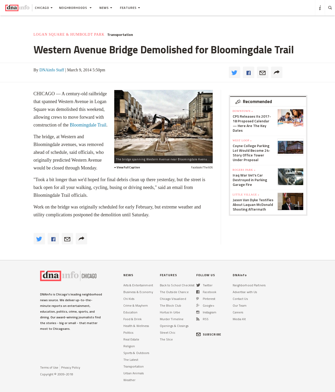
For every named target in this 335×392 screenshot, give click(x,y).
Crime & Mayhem (135, 305)
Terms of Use (49, 367)
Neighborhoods (75, 7)
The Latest (130, 359)
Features (130, 7)
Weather (129, 379)
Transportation (120, 35)
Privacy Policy (70, 367)
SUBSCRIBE (209, 334)
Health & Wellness (136, 325)
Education (130, 312)
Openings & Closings (174, 325)
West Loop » (242, 140)
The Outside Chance (174, 291)
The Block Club (170, 305)
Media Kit (239, 319)
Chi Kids (129, 298)
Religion (129, 346)
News (105, 7)
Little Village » (246, 194)
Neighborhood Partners (249, 285)
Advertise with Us (245, 291)
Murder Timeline (172, 319)
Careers (238, 312)
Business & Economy (138, 291)
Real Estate (131, 339)
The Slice (166, 339)
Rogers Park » (244, 169)
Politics (128, 332)
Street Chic (167, 332)
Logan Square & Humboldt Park (69, 34)
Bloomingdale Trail (88, 125)
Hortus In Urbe (170, 312)
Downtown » (243, 111)
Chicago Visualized (173, 298)
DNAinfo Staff (51, 70)
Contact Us (240, 298)
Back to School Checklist (177, 285)
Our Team (240, 305)
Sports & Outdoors (136, 352)
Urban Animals (133, 373)
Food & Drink (132, 319)
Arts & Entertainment (138, 285)
